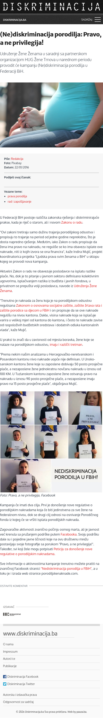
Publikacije (10, 666)
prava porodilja (17, 196)
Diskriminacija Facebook (22, 676)
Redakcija (17, 158)
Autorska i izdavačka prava (20, 694)
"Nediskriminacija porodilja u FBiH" (66, 568)
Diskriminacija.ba (14, 20)
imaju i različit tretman (66, 345)
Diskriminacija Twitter (21, 684)
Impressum (10, 651)
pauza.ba (81, 711)
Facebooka (69, 534)
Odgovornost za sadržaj (18, 702)
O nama (8, 644)
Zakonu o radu (71, 222)
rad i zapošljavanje (20, 201)
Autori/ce (9, 658)
